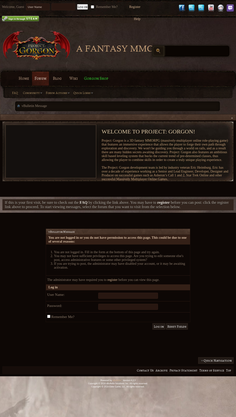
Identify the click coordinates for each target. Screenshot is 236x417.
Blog (57, 78)
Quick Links (82, 93)
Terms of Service (211, 370)
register (112, 280)
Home (24, 78)
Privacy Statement (183, 370)
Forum (40, 78)
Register (134, 7)
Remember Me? (104, 7)
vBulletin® (117, 380)
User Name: (56, 295)
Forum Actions (56, 93)
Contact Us (145, 370)
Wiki (73, 78)
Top (228, 370)
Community (31, 93)
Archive (162, 370)
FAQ (15, 93)
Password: (54, 306)
